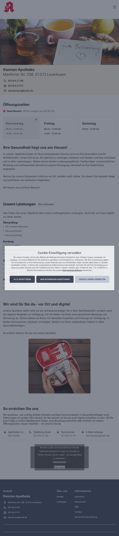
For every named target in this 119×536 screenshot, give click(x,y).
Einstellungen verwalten (92, 279)
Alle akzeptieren (22, 279)
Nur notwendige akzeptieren (55, 279)
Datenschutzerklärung (72, 270)
